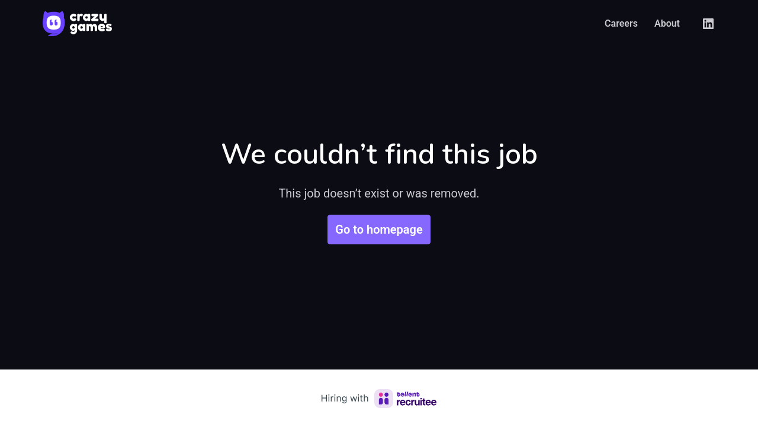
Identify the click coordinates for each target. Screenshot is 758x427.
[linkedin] (708, 24)
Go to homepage (378, 229)
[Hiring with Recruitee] (379, 398)
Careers (621, 23)
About (667, 23)
